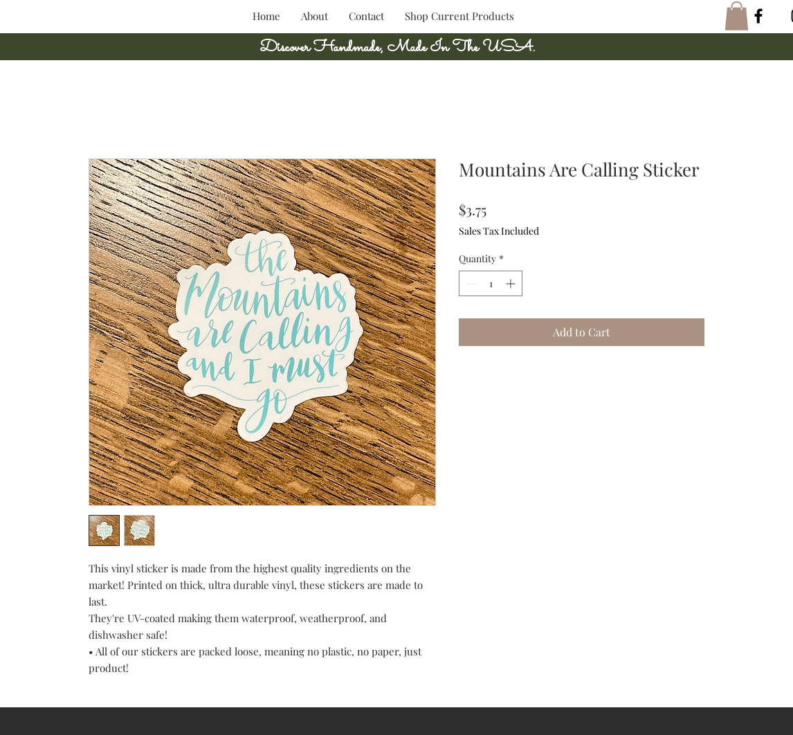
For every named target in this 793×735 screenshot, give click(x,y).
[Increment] (511, 283)
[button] (736, 15)
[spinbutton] (490, 283)
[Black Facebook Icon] (758, 16)
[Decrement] (469, 283)
